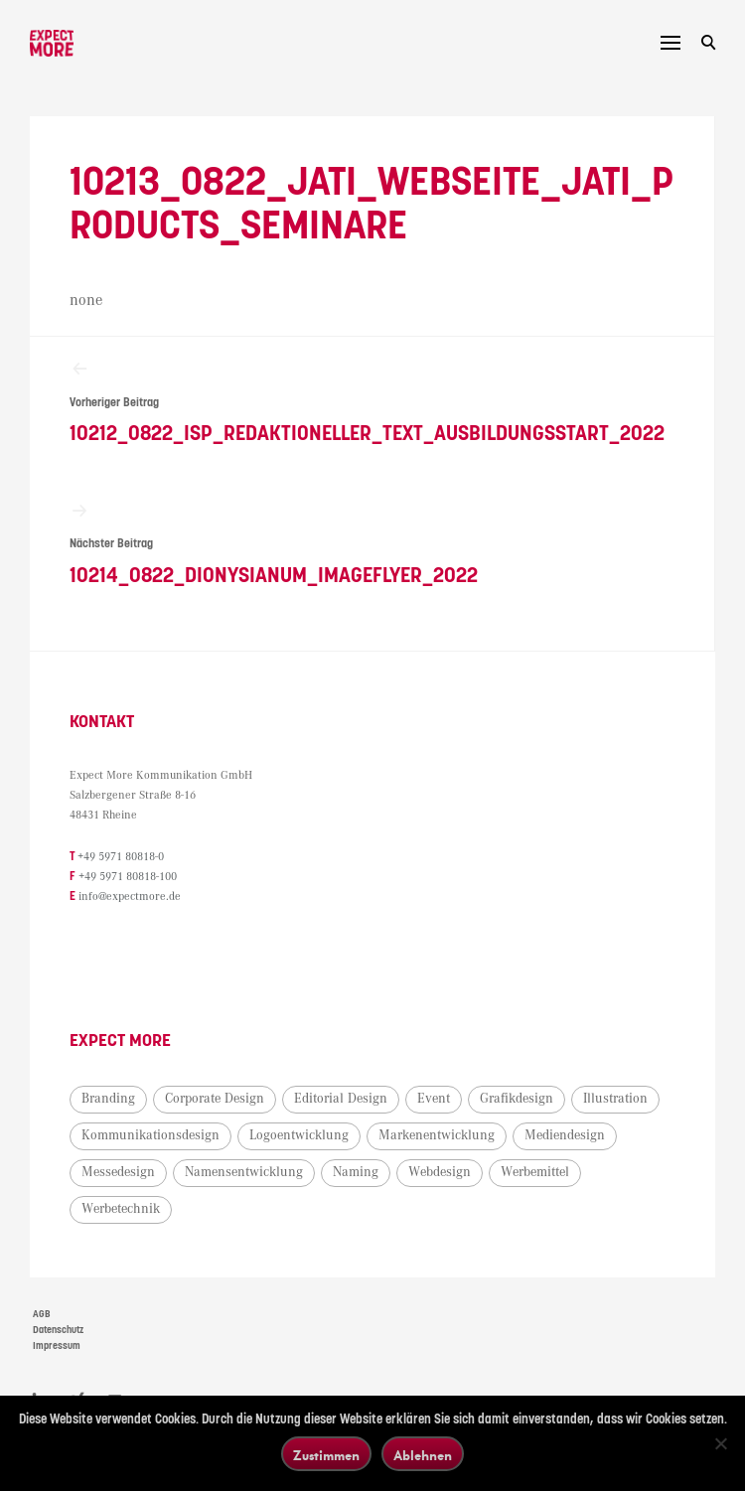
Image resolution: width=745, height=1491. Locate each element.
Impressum (56, 1346)
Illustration (615, 1099)
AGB (42, 1314)
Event (433, 1099)
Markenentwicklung (436, 1135)
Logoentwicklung (299, 1135)
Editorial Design (340, 1099)
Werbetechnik (120, 1209)
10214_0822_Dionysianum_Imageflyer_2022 (372, 544)
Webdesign (439, 1172)
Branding (108, 1099)
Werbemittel (535, 1172)
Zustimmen (326, 1454)
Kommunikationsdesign (150, 1135)
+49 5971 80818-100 (127, 876)
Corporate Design (214, 1099)
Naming (355, 1172)
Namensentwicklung (244, 1172)
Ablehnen (422, 1454)
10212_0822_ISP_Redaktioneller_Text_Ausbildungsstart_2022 (372, 402)
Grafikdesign (516, 1099)
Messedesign (118, 1172)
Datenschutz (58, 1330)
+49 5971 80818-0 (120, 856)
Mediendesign (564, 1135)
